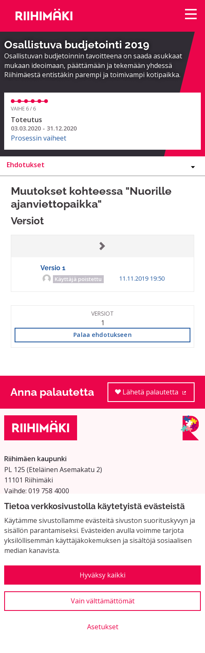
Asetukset (102, 626)
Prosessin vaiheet (38, 138)
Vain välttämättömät (103, 600)
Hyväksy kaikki (102, 575)
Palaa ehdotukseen (102, 335)
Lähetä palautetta (155, 394)
